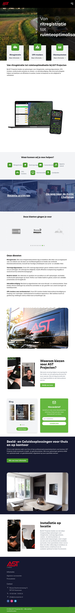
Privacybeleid (11, 579)
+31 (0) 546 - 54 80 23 (15, 593)
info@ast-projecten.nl (15, 597)
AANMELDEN (54, 423)
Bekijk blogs (22, 429)
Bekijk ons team (47, 385)
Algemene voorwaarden (14, 576)
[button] (30, 245)
